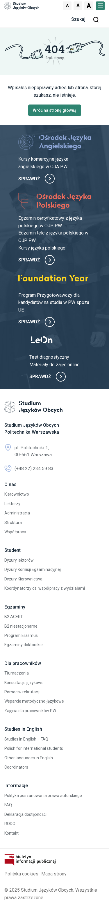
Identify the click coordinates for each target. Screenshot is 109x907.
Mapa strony (54, 874)
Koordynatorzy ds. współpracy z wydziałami (44, 588)
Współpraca (15, 531)
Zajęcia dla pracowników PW (30, 710)
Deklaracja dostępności (25, 814)
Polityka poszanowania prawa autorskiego (43, 795)
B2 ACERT (13, 616)
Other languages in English (28, 758)
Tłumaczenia (16, 673)
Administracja (17, 513)
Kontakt (11, 833)
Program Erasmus (21, 635)
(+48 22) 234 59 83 (28, 468)
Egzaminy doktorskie (23, 644)
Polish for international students (33, 748)
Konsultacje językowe (24, 682)
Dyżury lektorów (19, 560)
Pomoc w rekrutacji (22, 692)
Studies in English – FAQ (26, 739)
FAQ (8, 804)
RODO (9, 823)
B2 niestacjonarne (20, 626)
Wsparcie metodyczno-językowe (34, 701)
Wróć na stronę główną (54, 110)
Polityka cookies (21, 874)
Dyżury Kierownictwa (23, 579)
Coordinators (16, 767)
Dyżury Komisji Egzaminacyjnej (32, 569)
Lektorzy (12, 503)
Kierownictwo (16, 494)
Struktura (13, 522)
